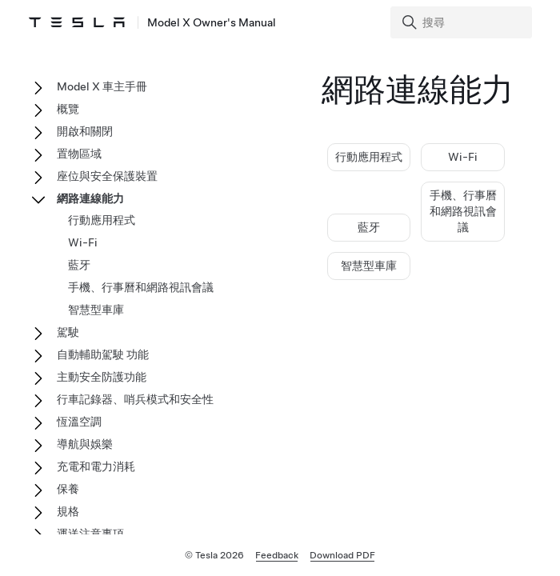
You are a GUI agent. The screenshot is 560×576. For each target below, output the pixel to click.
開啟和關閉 (85, 131)
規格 (68, 511)
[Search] (462, 22)
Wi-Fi (463, 156)
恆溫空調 (79, 421)
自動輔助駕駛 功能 (103, 354)
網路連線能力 (90, 198)
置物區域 (79, 153)
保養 (68, 488)
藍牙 (369, 227)
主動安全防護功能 (101, 376)
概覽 (68, 108)
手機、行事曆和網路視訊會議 (463, 211)
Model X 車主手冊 (102, 86)
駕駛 (68, 332)
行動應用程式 (368, 156)
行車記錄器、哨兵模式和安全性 (135, 399)
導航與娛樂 (85, 444)
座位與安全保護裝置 (107, 176)
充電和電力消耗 (96, 466)
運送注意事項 (90, 533)
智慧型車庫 (369, 265)
